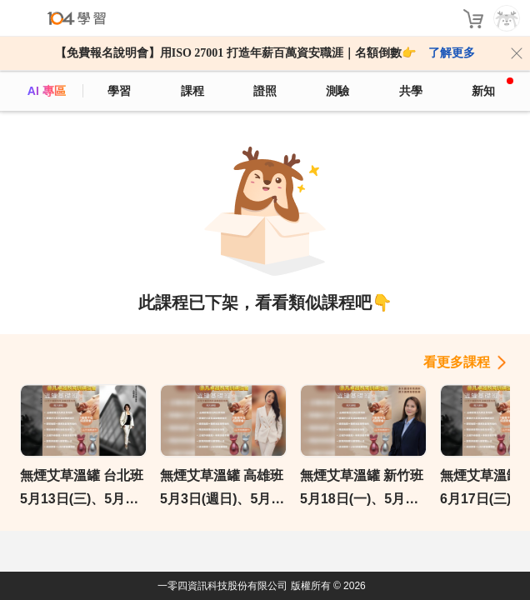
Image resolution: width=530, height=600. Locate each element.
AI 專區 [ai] (47, 91)
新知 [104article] (492, 88)
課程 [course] (192, 91)
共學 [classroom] (410, 91)
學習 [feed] (119, 91)
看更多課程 (456, 362)
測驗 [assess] (337, 91)
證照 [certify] (265, 91)
